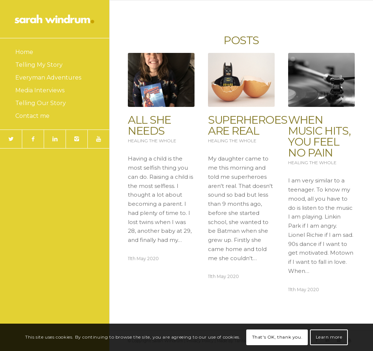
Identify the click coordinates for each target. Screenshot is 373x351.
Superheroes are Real (247, 125)
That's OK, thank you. (277, 337)
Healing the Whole (152, 140)
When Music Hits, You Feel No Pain (319, 136)
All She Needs (149, 125)
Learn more (329, 337)
